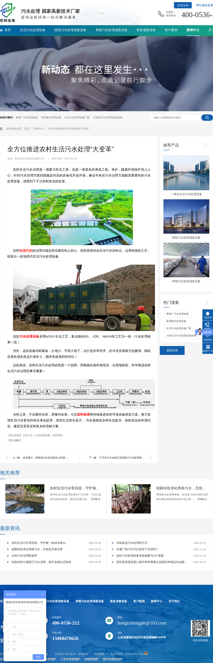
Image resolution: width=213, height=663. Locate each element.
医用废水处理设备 (51, 117)
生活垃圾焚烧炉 (46, 659)
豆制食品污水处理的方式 (132, 542)
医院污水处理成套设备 (186, 237)
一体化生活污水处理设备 (186, 194)
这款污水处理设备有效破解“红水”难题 (140, 555)
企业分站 (183, 5)
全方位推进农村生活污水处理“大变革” (68, 128)
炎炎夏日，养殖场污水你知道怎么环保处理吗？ (46, 457)
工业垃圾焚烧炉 (70, 659)
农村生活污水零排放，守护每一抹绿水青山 (75, 488)
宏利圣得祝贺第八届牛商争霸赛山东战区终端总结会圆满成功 (151, 561)
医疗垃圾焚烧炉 (113, 659)
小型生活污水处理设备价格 (108, 117)
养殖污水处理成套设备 (186, 281)
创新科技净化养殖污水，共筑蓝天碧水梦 (182, 488)
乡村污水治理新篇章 (24, 555)
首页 (27, 128)
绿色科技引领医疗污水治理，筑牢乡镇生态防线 (41, 561)
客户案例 (139, 601)
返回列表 (172, 350)
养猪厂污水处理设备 (27, 117)
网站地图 (99, 654)
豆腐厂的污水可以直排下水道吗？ (137, 549)
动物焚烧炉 (91, 659)
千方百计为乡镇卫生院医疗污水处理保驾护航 (122, 457)
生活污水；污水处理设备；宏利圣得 (43, 435)
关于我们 (174, 601)
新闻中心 (39, 128)
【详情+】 (95, 499)
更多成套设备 (118, 601)
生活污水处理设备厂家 (77, 117)
